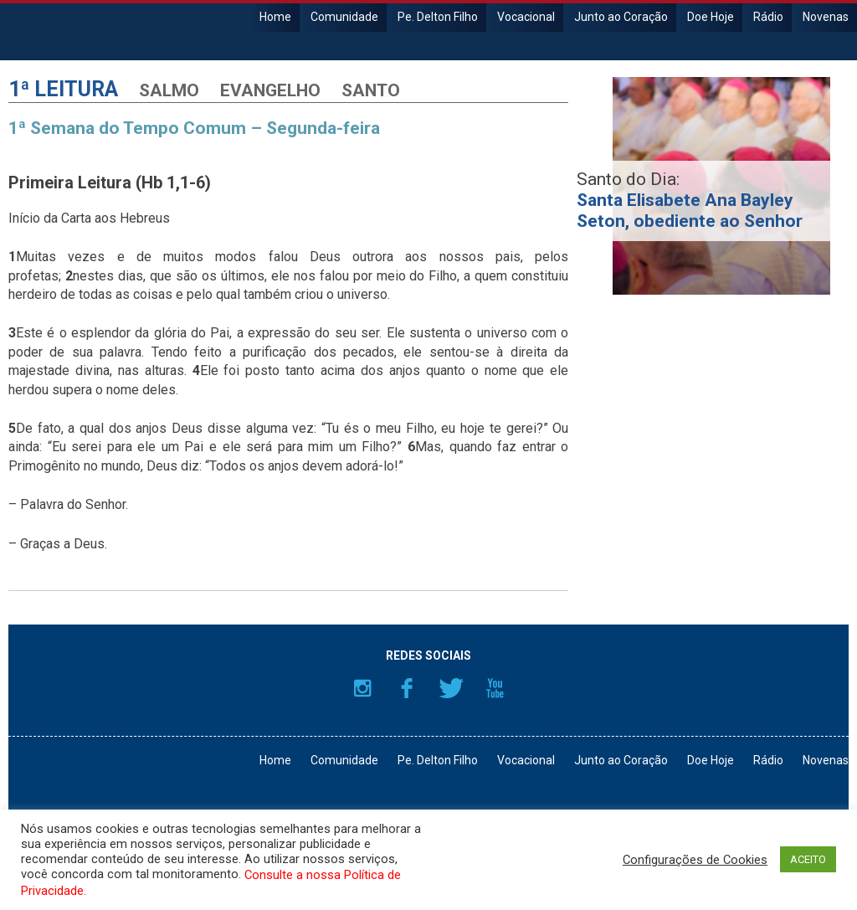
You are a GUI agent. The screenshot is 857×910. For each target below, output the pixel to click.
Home (275, 17)
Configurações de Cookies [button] (695, 859)
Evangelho (270, 90)
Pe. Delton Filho (438, 17)
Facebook (406, 688)
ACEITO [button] (808, 859)
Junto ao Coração (621, 17)
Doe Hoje (710, 17)
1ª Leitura (63, 89)
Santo (370, 90)
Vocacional (526, 17)
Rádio (768, 17)
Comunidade (344, 17)
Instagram (362, 688)
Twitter (451, 688)
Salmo (169, 90)
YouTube (495, 688)
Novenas (826, 17)
